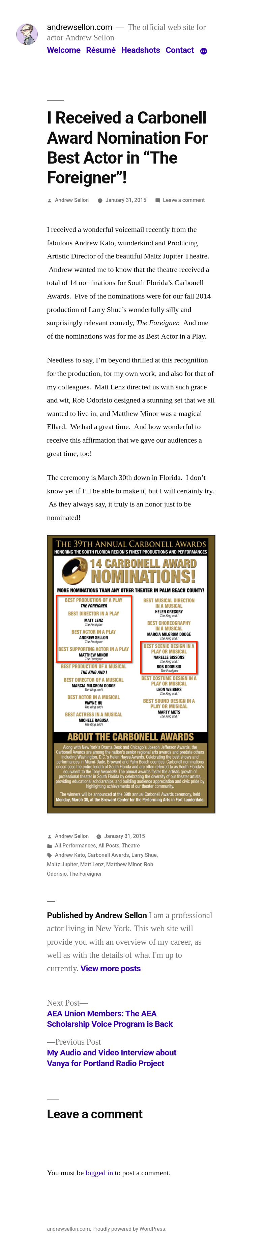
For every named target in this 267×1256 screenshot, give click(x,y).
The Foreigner (85, 874)
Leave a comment (184, 200)
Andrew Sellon (72, 200)
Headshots (140, 50)
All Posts (108, 845)
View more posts (111, 968)
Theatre (131, 845)
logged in (99, 1173)
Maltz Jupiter (62, 864)
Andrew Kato (70, 855)
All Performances (75, 845)
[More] (204, 51)
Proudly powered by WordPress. (129, 1229)
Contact (180, 50)
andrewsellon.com (79, 27)
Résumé (101, 50)
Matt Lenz (92, 864)
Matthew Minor (124, 864)
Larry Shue (144, 855)
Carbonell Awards (108, 855)
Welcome (63, 50)
